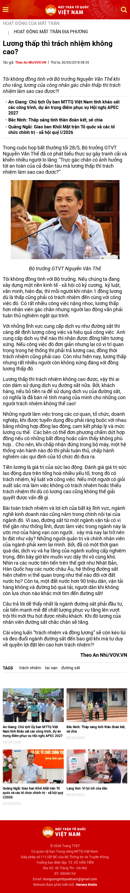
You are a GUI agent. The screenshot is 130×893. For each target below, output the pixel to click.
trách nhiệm (30, 667)
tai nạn (51, 667)
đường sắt (70, 667)
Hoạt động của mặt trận (31, 23)
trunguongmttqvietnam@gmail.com (70, 879)
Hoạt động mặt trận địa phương (51, 31)
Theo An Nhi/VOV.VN (30, 62)
